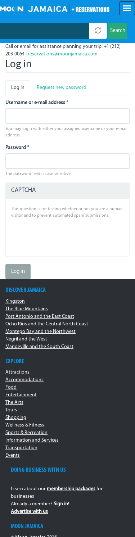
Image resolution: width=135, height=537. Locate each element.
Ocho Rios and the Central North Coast (46, 324)
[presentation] (66, 236)
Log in (20, 89)
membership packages (71, 489)
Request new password (61, 87)
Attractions (17, 372)
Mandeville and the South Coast (39, 346)
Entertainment (21, 395)
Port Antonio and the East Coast (39, 316)
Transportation (21, 448)
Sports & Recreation (26, 433)
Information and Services (32, 440)
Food (11, 387)
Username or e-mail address (36, 102)
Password (17, 147)
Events (12, 455)
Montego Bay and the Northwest (40, 331)
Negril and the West (26, 339)
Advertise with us (29, 511)
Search (117, 30)
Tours (11, 410)
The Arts (14, 402)
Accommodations (24, 380)
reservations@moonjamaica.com (63, 54)
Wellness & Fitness (24, 425)
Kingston (15, 301)
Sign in (61, 504)
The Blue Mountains (26, 309)
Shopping (15, 417)
